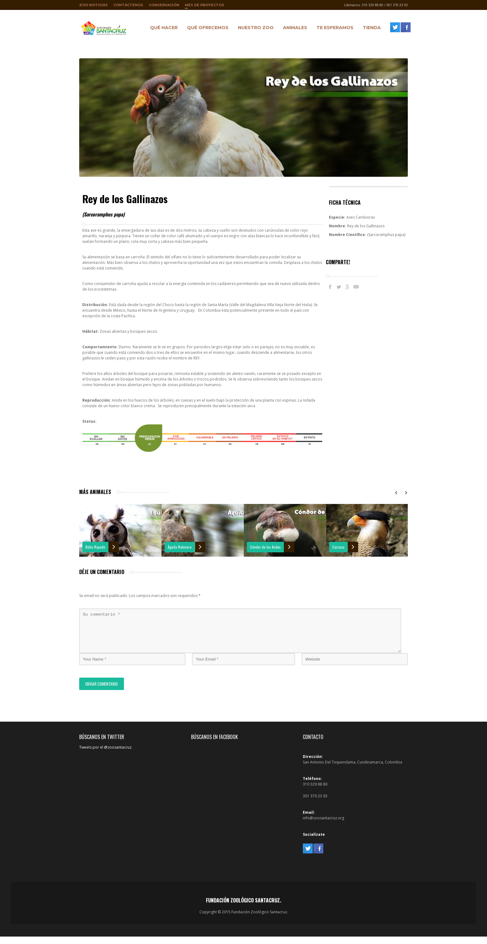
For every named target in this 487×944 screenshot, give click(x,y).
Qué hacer (162, 28)
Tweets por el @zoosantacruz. (105, 754)
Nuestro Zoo (254, 28)
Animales (293, 28)
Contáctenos (128, 5)
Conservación (164, 5)
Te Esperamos (333, 28)
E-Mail (356, 287)
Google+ (347, 287)
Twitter (339, 287)
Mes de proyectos (204, 6)
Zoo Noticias (93, 5)
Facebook (330, 287)
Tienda (370, 28)
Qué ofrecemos (206, 28)
